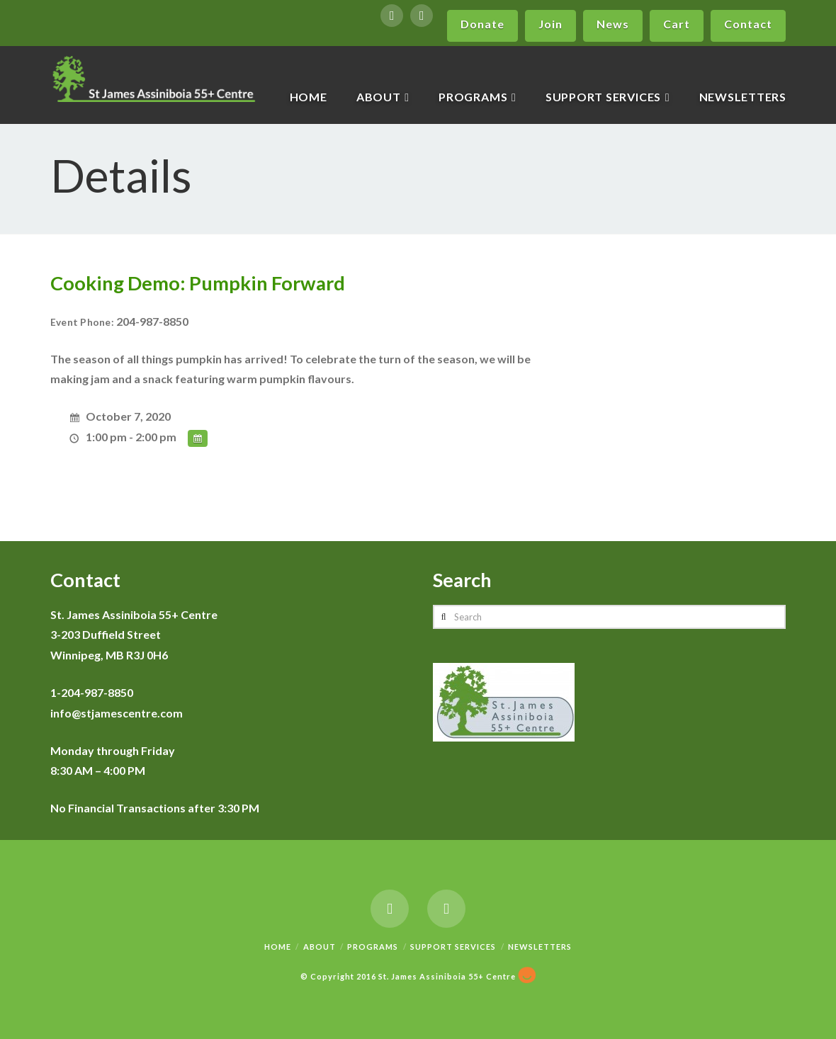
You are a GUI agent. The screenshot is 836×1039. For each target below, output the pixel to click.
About (319, 946)
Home (277, 946)
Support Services (453, 946)
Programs (372, 946)
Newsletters (540, 946)
